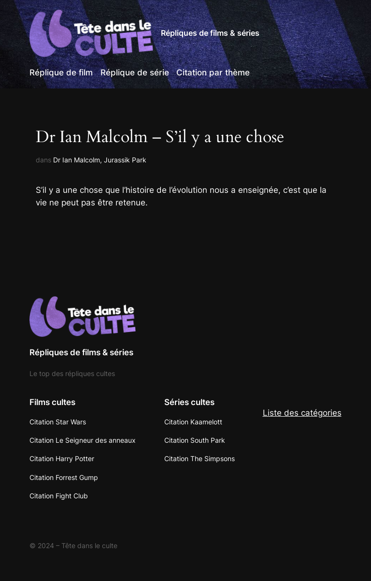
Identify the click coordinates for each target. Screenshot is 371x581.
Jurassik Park (125, 160)
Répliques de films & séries (210, 33)
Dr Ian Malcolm (76, 160)
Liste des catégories (302, 413)
